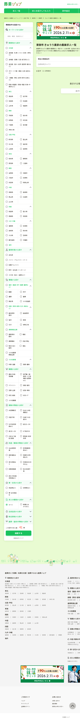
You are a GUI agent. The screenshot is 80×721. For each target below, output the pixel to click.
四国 (6, 626)
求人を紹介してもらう (41, 10)
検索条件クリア (19, 538)
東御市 (40, 18)
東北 (6, 591)
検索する (18, 533)
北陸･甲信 (26, 18)
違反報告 (54, 703)
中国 (6, 620)
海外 (6, 638)
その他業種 (72, 611)
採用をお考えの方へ (57, 706)
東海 (6, 608)
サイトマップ (25, 703)
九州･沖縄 (8, 632)
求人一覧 (16, 10)
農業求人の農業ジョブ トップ (12, 18)
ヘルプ (23, 700)
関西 (6, 614)
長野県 (34, 18)
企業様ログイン (25, 706)
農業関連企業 (73, 603)
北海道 (7, 581)
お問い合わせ (56, 700)
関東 (6, 597)
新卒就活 (66, 10)
